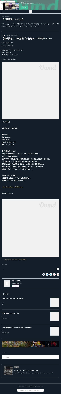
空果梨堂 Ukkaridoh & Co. (12, 35)
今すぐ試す (24, 7)
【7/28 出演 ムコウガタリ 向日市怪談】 (13, 299)
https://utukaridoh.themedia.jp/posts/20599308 (15, 259)
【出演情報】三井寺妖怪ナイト (10, 313)
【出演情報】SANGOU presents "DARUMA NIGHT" (17, 328)
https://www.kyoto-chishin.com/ (12, 187)
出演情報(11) (4, 264)
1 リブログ (4, 269)
